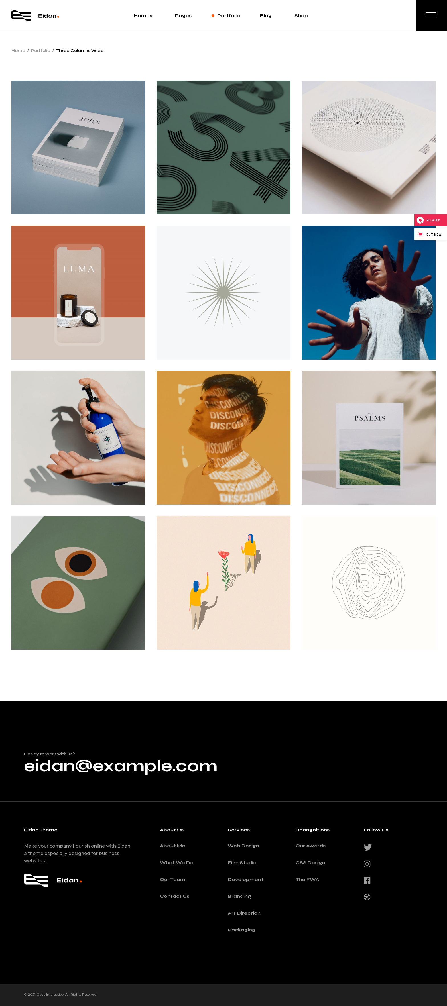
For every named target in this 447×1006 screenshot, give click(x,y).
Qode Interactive (50, 994)
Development (245, 879)
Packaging (241, 929)
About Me (172, 845)
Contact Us (174, 896)
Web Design (243, 845)
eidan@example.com (121, 766)
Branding (239, 896)
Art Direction (244, 913)
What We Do (177, 862)
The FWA (307, 879)
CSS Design (310, 862)
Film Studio (242, 862)
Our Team (172, 879)
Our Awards (311, 845)
